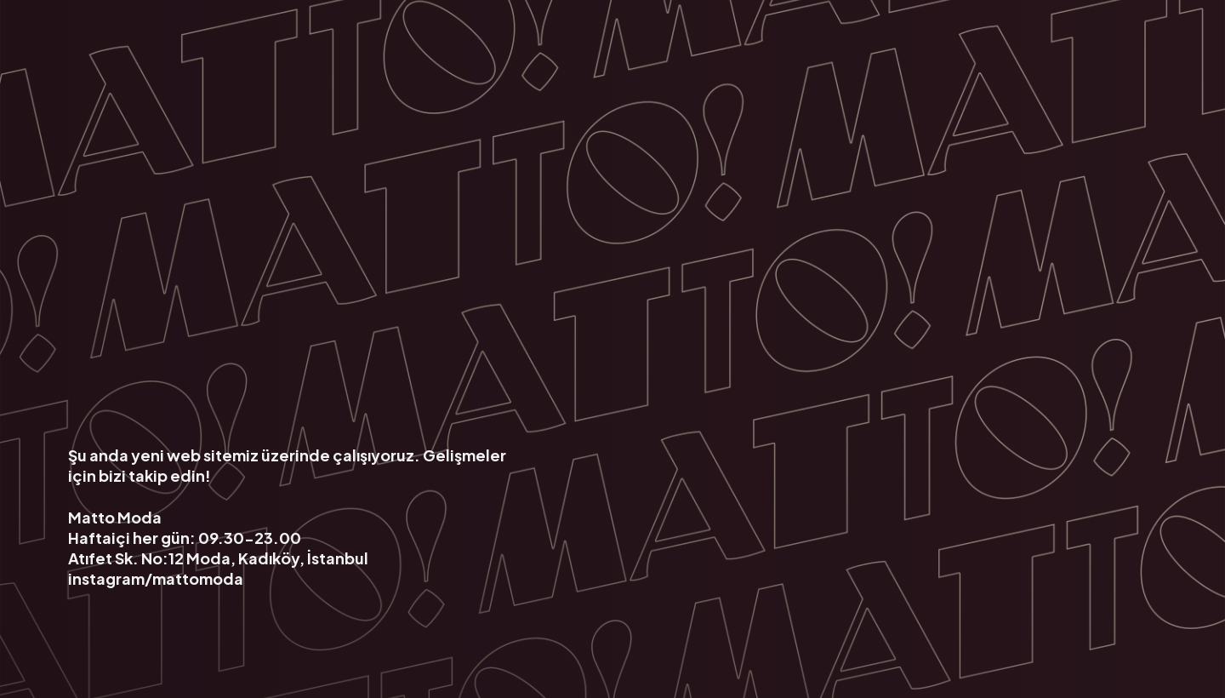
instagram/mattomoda (155, 577)
